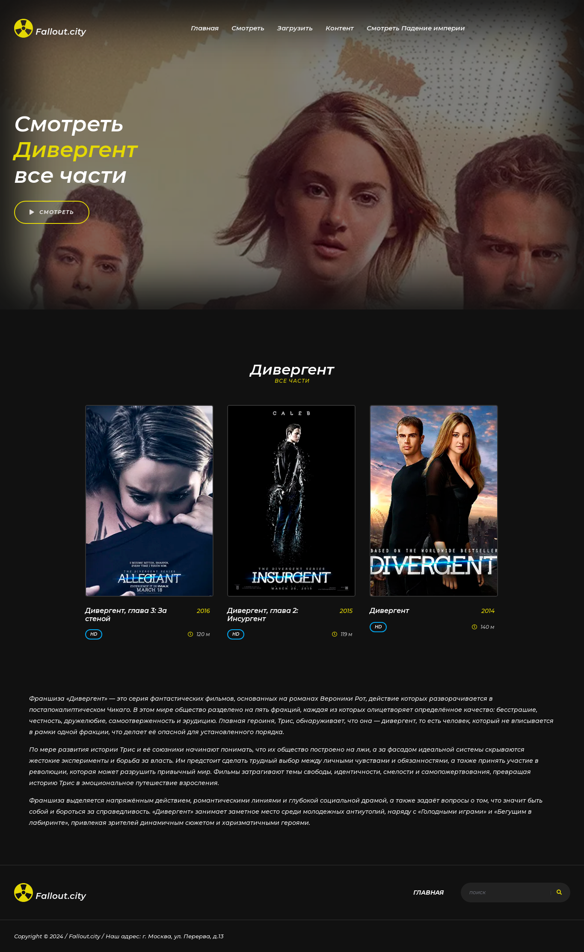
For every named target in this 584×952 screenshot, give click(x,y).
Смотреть (247, 28)
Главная (205, 28)
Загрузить (295, 28)
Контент (340, 28)
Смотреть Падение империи (416, 28)
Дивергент (389, 611)
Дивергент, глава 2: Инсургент (262, 615)
